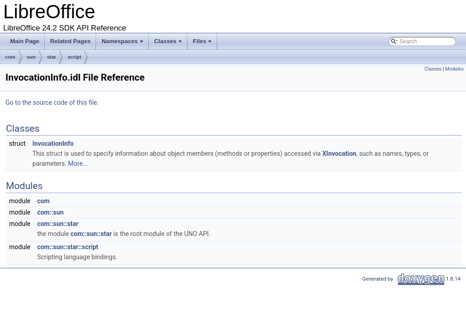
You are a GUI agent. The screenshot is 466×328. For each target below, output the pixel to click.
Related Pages (70, 41)
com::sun (50, 212)
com (10, 57)
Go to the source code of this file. (52, 102)
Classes (168, 44)
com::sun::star (58, 223)
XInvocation (339, 153)
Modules (454, 69)
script (74, 57)
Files (203, 44)
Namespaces (123, 44)
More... (78, 163)
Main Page (24, 41)
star (51, 57)
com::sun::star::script (67, 247)
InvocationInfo (53, 143)
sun (31, 57)
